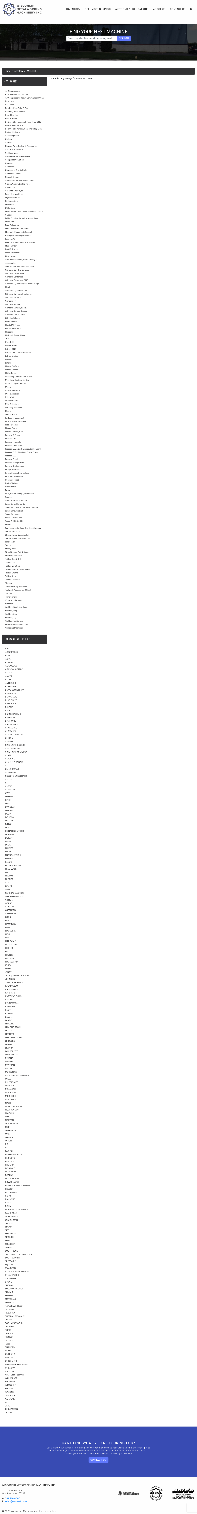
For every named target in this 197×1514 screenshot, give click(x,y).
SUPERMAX (10, 1299)
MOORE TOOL (11, 1092)
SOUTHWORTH (12, 1257)
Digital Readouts (12, 197)
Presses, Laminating (13, 445)
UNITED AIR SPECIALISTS (16, 1364)
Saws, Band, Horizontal (15, 504)
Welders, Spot (11, 614)
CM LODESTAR (12, 769)
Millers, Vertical (12, 393)
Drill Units (9, 204)
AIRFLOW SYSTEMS (14, 669)
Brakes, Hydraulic (12, 132)
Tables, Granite (11, 572)
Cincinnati (9, 741)
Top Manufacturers (17, 639)
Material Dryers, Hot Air (15, 383)
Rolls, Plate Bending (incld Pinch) (19, 493)
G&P (7, 882)
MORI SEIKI (10, 1096)
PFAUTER (9, 1161)
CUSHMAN (10, 789)
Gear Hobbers (11, 256)
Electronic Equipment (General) (18, 232)
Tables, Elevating (12, 566)
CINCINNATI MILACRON (16, 752)
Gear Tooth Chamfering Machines (20, 266)
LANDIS (8, 1020)
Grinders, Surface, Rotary (16, 311)
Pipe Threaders (11, 424)
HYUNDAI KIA (11, 961)
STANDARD (10, 1268)
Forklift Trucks (11, 249)
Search (124, 38)
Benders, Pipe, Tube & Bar (16, 108)
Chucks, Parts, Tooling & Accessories (21, 146)
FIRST (7, 872)
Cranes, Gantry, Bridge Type (17, 184)
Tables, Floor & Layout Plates (17, 569)
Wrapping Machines (14, 628)
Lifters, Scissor (11, 369)
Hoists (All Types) (12, 325)
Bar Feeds (9, 104)
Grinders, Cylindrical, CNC (16, 290)
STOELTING (10, 1278)
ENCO (8, 851)
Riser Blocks (10, 486)
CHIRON (9, 738)
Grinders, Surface (12, 304)
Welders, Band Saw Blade (16, 607)
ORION (8, 1140)
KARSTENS (10, 992)
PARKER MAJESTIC (13, 1154)
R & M (8, 1196)
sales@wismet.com (16, 1501)
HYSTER (9, 955)
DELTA (8, 813)
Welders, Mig (11, 610)
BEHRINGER (10, 686)
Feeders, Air (10, 239)
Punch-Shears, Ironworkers (17, 473)
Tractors (8, 593)
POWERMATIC (12, 1182)
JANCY (8, 972)
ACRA (7, 659)
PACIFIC (8, 1151)
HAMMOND (10, 924)
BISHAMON (10, 693)
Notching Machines (13, 407)
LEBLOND (9, 1023)
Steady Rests (10, 548)
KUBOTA (9, 1013)
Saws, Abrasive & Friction (16, 500)
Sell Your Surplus (98, 9)
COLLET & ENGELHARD (16, 776)
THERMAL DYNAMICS (15, 1316)
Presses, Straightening (14, 466)
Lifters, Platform (12, 366)
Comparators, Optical (14, 159)
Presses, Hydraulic (13, 442)
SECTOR (9, 1223)
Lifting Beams (11, 373)
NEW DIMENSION (13, 1106)
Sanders (8, 497)
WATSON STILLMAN (14, 1374)
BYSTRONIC (10, 721)
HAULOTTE (10, 931)
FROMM (9, 875)
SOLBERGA (10, 1244)
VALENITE (9, 1371)
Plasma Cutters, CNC (14, 431)
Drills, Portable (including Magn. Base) (21, 218)
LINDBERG (10, 1041)
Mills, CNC (9, 397)
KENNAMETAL (11, 1003)
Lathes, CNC (10, 349)
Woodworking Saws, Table (16, 624)
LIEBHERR (9, 1034)
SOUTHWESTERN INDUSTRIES (19, 1254)
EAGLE (8, 841)
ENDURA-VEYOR (13, 855)
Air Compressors (12, 91)
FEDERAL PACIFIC (13, 865)
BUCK (8, 710)
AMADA (9, 672)
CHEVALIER (10, 731)
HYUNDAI (9, 958)
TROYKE (9, 1340)
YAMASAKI (10, 1399)
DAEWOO (9, 796)
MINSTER (9, 1085)
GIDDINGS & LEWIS (14, 896)
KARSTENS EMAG (13, 996)
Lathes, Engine (11, 356)
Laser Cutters (11, 345)
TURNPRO (10, 1347)
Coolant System (12, 177)
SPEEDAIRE (10, 1261)
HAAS (7, 920)
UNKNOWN (10, 1368)
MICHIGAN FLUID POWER (17, 1075)
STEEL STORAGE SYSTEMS (17, 1271)
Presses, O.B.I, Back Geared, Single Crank (23, 449)
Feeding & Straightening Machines (20, 242)
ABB (7, 648)
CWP (7, 793)
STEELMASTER (12, 1275)
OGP (7, 1127)
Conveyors (9, 166)
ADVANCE (10, 662)
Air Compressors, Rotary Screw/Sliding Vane (24, 98)
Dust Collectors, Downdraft (17, 228)
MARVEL (9, 1061)
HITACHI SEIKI (11, 944)
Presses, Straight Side (14, 462)
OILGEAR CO (11, 1130)
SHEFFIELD (10, 1233)
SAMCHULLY (11, 1213)
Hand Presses (11, 321)
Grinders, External (13, 297)
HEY (7, 937)
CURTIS (8, 786)
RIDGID (8, 1202)
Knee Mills (9, 342)
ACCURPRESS (11, 652)
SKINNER (9, 1237)
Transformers (11, 597)
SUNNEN (9, 1295)
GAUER (8, 886)
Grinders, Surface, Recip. (16, 307)
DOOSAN (9, 834)
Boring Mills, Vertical (14, 125)
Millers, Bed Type (12, 390)
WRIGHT (9, 1388)
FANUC (8, 862)
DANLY (8, 803)
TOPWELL (9, 1326)
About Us (159, 9)
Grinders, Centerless (14, 276)
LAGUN (8, 1017)
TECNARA (9, 1309)
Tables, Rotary (11, 576)
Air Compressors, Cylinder (16, 94)
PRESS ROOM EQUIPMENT (17, 1185)
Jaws (7, 338)
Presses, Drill (10, 438)
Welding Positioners (14, 621)
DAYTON (9, 810)
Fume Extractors (12, 252)
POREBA (9, 1175)
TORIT (8, 1330)
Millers (8, 387)
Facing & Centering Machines (18, 235)
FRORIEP (9, 879)
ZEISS (7, 1402)
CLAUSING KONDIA (14, 762)
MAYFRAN (10, 1065)
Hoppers (9, 332)
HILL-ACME (10, 941)
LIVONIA (9, 1048)
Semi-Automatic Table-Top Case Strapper (23, 528)
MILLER (8, 1078)
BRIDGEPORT (11, 703)
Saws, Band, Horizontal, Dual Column (21, 507)
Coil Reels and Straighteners (17, 156)
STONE (8, 1282)
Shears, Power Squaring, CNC (18, 538)
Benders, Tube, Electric (15, 111)
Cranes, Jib (10, 187)
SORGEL (9, 1247)
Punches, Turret (12, 480)
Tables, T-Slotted (12, 579)
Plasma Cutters (11, 428)
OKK (7, 1134)
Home (7, 71)
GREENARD (10, 910)
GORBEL (9, 903)
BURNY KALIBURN (13, 714)
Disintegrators (11, 201)
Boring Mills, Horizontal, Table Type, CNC (23, 122)
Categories (12, 81)
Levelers (8, 359)
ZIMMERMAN (11, 1409)
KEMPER (9, 999)
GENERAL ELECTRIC (14, 893)
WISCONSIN (10, 1385)
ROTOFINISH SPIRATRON (17, 1209)
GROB (8, 917)
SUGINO (9, 1285)
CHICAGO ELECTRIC (14, 734)
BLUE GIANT (11, 700)
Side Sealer (10, 541)
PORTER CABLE (12, 1178)
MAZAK (8, 1068)
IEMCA (8, 965)
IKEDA (8, 968)
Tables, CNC (10, 562)
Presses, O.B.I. (11, 455)
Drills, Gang (10, 208)
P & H (7, 1144)
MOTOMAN (10, 1099)
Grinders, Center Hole (14, 273)
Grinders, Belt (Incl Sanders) (17, 270)
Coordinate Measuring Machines (19, 180)
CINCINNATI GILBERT (15, 745)
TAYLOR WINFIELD (13, 1306)
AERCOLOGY (11, 666)
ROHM (8, 1206)
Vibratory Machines (13, 600)
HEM (7, 934)
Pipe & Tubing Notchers (15, 421)
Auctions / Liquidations (132, 9)
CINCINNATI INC (12, 748)
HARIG (8, 927)
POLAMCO (10, 1168)
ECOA (7, 844)
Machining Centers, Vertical (17, 380)
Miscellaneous (11, 400)
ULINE (8, 1350)
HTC (7, 951)
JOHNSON (10, 979)
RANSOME (10, 1199)
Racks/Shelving (11, 483)
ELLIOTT (9, 848)
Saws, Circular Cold (13, 517)
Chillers (8, 139)
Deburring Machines (14, 194)
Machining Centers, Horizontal (18, 376)
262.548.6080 (12, 1498)
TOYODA (9, 1333)
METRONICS (11, 1072)
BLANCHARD (11, 696)
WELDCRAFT (11, 1378)
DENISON (9, 817)
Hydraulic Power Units (15, 335)
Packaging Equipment (14, 418)
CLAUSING (10, 758)
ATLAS (8, 679)
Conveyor (9, 163)
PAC (7, 1147)
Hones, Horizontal (13, 328)
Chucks (8, 142)
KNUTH (8, 1010)
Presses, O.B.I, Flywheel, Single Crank (21, 452)
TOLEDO (9, 1319)
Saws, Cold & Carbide (14, 521)
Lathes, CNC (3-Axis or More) (18, 352)
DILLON (8, 824)
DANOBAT (10, 807)
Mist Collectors (11, 404)
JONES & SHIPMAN (14, 982)
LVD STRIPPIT (11, 1051)
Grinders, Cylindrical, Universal (18, 294)
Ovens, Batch (11, 414)
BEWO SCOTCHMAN (14, 690)
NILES (7, 1116)
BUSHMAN (10, 717)
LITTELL (8, 1044)
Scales (8, 524)
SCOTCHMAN (11, 1220)
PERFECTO (10, 1158)
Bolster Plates (11, 118)
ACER (7, 655)
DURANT (9, 838)
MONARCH (10, 1089)
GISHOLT (9, 900)
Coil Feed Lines (11, 153)
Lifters (8, 363)
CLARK (8, 755)
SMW (7, 1240)
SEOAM (8, 1226)
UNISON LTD (11, 1361)
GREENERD (10, 913)
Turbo (7, 1343)
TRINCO (9, 1337)
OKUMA (9, 1137)
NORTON (9, 1120)
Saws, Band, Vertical (14, 510)
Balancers (9, 101)
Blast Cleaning (11, 115)
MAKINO (9, 1058)
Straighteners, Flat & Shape (17, 552)
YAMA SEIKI (10, 1395)
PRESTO (9, 1189)
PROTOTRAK (11, 1192)
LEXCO (8, 1030)
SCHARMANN (11, 1216)
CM (6, 765)
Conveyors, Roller (12, 173)
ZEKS (7, 1405)
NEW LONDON (12, 1109)
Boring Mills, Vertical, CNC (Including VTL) (23, 128)
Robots (8, 490)
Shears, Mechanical (13, 531)
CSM (7, 783)
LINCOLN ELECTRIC (14, 1037)
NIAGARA (9, 1113)
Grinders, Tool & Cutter (15, 314)
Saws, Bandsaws (12, 514)
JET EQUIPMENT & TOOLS (17, 975)
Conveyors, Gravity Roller (16, 170)
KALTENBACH (11, 989)
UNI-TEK (9, 1357)
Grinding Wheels (12, 318)
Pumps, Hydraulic (12, 469)
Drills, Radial (10, 221)
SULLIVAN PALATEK (14, 1288)
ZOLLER (8, 1412)
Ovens (8, 411)
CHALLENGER (11, 727)
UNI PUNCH (10, 1354)
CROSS (8, 779)
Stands (8, 545)
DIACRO (9, 820)
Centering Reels (12, 135)
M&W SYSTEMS (12, 1054)
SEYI (7, 1230)
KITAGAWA (10, 1006)
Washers (9, 603)
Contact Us (178, 9)
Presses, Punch (11, 459)
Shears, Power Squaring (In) (17, 535)
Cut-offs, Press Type (14, 190)
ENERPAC (9, 858)
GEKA (7, 889)
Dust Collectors (12, 225)
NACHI (8, 1103)
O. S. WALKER (11, 1123)
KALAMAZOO (11, 986)
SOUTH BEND (11, 1251)
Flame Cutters (11, 245)
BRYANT (9, 707)
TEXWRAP (10, 1313)
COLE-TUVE (10, 772)
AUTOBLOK (10, 683)
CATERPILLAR (11, 724)
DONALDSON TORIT (14, 831)
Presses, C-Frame (12, 435)
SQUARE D (10, 1264)
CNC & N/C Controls (14, 149)
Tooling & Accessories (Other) (18, 590)
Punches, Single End (14, 476)
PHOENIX (9, 1165)
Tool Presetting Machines (16, 586)
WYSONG (9, 1392)
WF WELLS (10, 1381)
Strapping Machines (13, 555)
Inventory (73, 9)
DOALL (8, 827)
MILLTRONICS (11, 1082)
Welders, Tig (10, 617)
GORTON (9, 906)
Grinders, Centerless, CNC (16, 280)
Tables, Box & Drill (13, 559)
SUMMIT (9, 1292)
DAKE (7, 800)
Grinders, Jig (10, 301)
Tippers (8, 583)
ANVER (8, 676)
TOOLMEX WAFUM (14, 1323)
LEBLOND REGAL (13, 1027)
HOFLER (9, 948)
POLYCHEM (10, 1171)
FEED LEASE (10, 869)
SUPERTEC (10, 1302)
